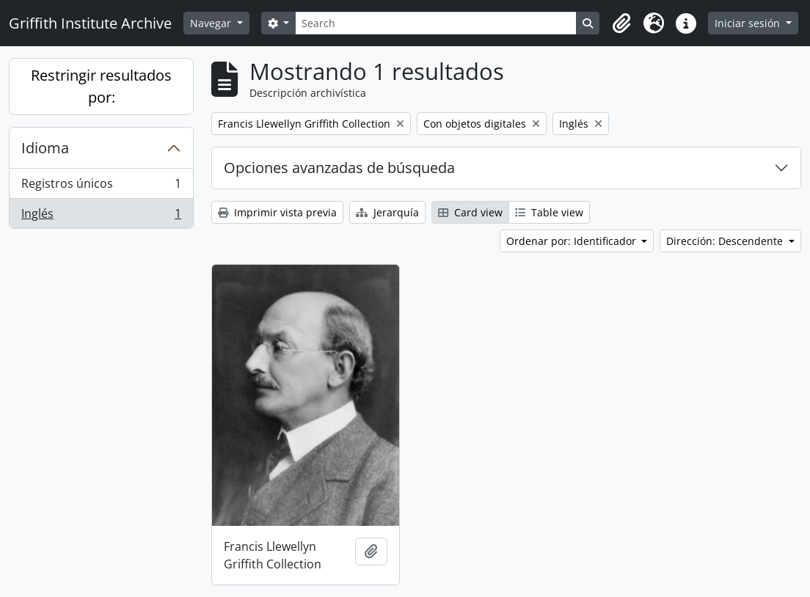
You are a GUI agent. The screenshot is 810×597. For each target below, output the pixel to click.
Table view (549, 212)
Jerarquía (387, 212)
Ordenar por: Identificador (572, 241)
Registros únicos (101, 187)
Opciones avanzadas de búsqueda (339, 167)
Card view (470, 212)
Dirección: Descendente (726, 241)
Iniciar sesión (749, 23)
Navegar (212, 23)
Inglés (101, 216)
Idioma (45, 148)
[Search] (436, 23)
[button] (621, 23)
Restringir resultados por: (101, 86)
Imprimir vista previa (277, 212)
